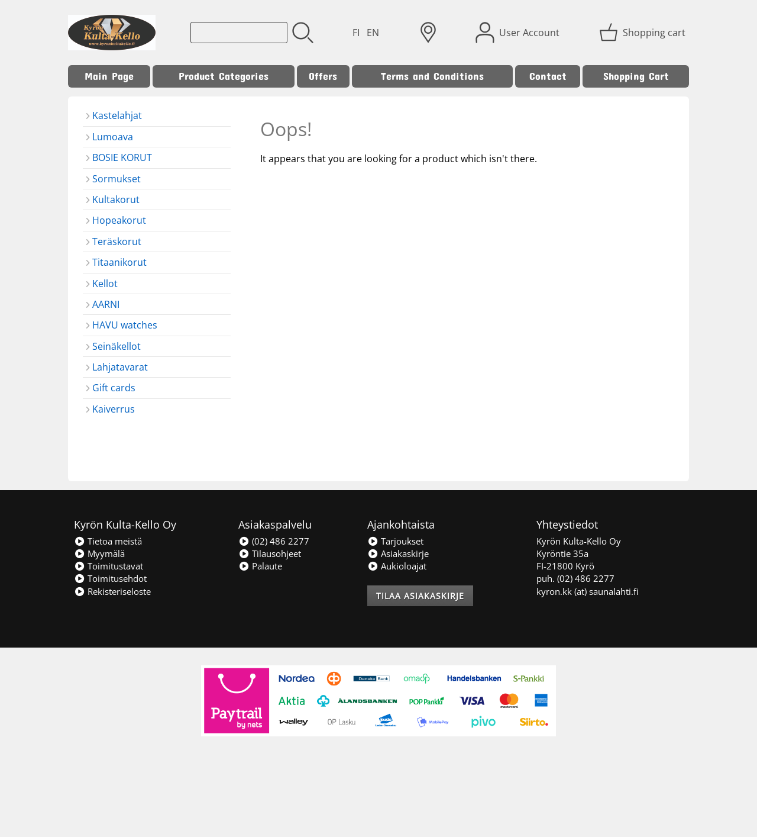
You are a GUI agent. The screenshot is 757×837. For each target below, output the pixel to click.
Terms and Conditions (432, 76)
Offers (323, 76)
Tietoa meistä (108, 541)
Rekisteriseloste (112, 591)
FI (356, 32)
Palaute (260, 566)
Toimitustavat (108, 566)
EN (373, 32)
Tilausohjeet (269, 553)
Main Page (109, 76)
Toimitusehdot (110, 578)
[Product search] (238, 32)
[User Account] (518, 32)
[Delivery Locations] (428, 32)
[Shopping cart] (643, 32)
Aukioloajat (396, 566)
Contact (548, 76)
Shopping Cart (636, 76)
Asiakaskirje (398, 553)
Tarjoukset (395, 541)
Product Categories (223, 76)
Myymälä (99, 553)
